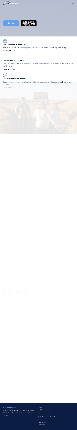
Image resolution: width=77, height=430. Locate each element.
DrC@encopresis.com (45, 410)
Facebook (41, 425)
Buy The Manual (9, 51)
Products (5, 415)
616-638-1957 (42, 416)
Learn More (7, 69)
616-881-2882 (51, 416)
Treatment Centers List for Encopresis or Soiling (17, 413)
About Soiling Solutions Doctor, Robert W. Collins (18, 410)
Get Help (11, 23)
